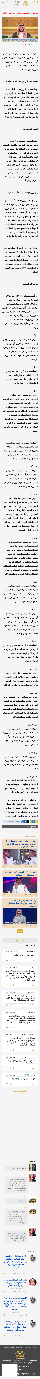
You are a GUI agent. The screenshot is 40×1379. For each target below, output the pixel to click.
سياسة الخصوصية (9, 1347)
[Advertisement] (24, 1129)
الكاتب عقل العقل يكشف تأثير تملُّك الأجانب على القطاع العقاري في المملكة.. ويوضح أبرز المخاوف (15, 1325)
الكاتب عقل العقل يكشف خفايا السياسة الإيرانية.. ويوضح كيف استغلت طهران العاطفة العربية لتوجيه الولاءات (15, 1261)
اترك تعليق (20, 940)
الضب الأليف (25, 1197)
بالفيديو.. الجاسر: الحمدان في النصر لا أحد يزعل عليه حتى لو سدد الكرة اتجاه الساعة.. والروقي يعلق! (21, 844)
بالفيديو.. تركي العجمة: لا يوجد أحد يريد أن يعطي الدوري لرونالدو (21, 873)
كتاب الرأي (32, 1251)
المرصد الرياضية (30, 836)
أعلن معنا (19, 1347)
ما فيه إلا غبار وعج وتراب (19, 1168)
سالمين (26, 1207)
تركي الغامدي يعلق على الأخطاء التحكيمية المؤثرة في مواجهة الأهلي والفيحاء (22, 903)
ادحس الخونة (22, 1200)
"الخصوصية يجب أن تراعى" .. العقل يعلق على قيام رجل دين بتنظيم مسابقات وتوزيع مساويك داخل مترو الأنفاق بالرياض (15, 1303)
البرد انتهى (25, 1164)
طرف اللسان (25, 1175)
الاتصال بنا (27, 1347)
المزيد (20, 931)
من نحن (34, 1347)
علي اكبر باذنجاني (23, 1229)
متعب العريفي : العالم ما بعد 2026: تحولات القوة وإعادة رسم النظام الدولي (15, 1282)
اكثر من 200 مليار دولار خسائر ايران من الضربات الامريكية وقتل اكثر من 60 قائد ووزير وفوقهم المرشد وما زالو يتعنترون (16, 1237)
